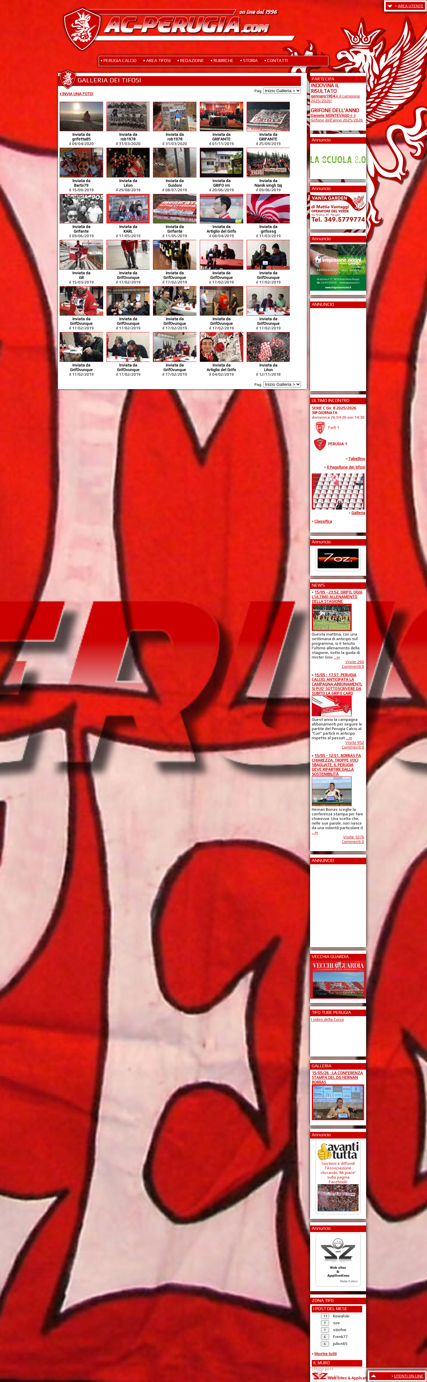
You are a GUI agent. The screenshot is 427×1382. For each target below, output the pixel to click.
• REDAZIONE (190, 60)
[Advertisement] (330, 347)
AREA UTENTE (410, 6)
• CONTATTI (276, 60)
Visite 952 (354, 742)
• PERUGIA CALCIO (119, 60)
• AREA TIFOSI (157, 60)
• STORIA (249, 60)
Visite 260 (354, 662)
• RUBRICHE (222, 60)
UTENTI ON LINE (408, 1376)
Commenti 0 (353, 666)
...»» (337, 657)
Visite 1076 (353, 837)
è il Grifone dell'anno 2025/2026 (337, 117)
